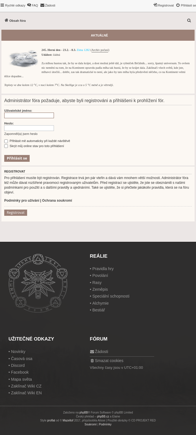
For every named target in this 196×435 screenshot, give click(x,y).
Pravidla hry (103, 268)
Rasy (97, 282)
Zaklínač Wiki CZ (26, 386)
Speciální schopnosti (110, 296)
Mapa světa (21, 379)
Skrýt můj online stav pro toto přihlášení (34, 146)
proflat (51, 420)
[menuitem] (32, 5)
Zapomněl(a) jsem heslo (21, 133)
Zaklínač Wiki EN (26, 393)
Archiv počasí (100, 49)
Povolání (100, 275)
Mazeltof (68, 420)
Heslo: (9, 123)
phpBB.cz (103, 416)
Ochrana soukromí (57, 201)
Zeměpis (100, 289)
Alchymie (100, 303)
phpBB (83, 412)
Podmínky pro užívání (21, 201)
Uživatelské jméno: (18, 110)
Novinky (18, 351)
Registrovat (16, 212)
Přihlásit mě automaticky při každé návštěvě (37, 141)
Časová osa (21, 358)
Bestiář (98, 310)
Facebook (20, 372)
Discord (18, 365)
